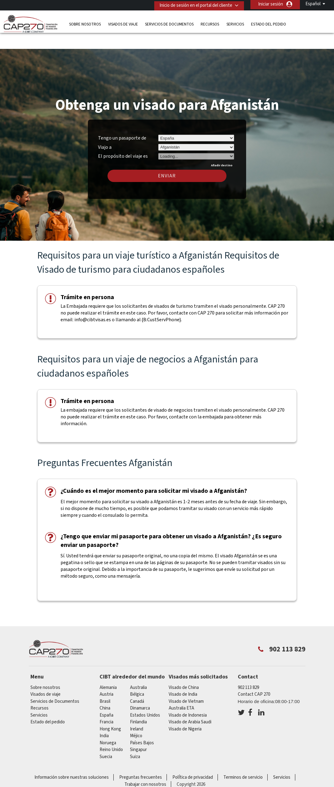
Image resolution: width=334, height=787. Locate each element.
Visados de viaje (123, 23)
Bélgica (137, 676)
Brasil (105, 683)
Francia (106, 704)
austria (106, 676)
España (106, 697)
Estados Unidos (145, 697)
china (105, 690)
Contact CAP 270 (254, 676)
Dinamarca (140, 690)
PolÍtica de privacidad (192, 759)
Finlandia (138, 704)
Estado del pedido (268, 23)
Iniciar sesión (270, 4)
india (104, 717)
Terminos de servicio (243, 759)
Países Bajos (142, 725)
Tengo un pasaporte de (122, 120)
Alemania (108, 669)
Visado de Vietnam (186, 683)
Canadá (137, 683)
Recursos (210, 23)
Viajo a (105, 129)
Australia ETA (181, 690)
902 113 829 (248, 669)
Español (312, 4)
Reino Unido (111, 731)
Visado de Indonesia (188, 697)
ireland (136, 711)
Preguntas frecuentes (140, 759)
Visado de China (184, 669)
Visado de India (183, 676)
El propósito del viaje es (123, 137)
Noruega (108, 725)
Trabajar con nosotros (145, 766)
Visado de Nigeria (185, 711)
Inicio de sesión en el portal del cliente (193, 4)
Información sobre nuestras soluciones (71, 759)
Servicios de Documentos (169, 23)
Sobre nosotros (85, 23)
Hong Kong (110, 711)
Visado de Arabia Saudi (190, 704)
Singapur (138, 731)
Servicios (235, 23)
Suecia (106, 738)
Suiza (135, 738)
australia (138, 669)
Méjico (136, 717)
